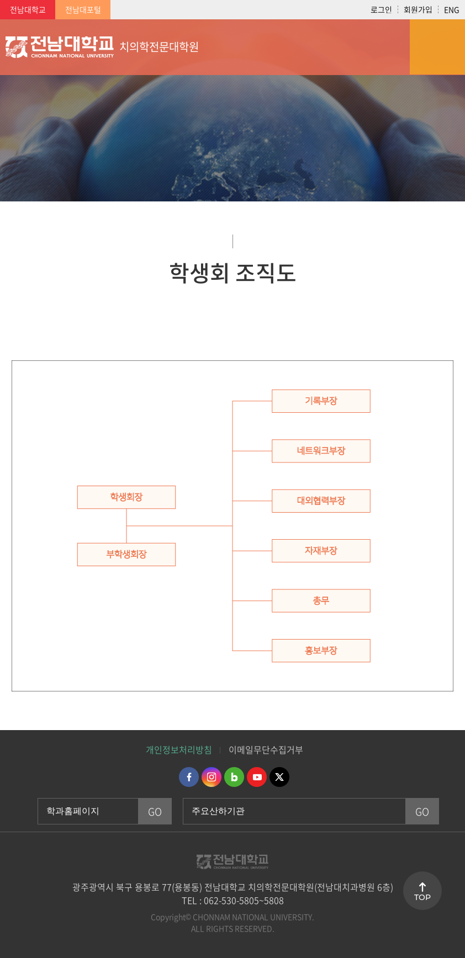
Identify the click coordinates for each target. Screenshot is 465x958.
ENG (451, 9)
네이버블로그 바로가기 (234, 777)
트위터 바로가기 (279, 777)
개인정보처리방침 (179, 749)
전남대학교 (28, 9)
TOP (422, 897)
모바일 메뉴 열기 (437, 46)
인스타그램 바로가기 (211, 777)
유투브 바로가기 (257, 777)
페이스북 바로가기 (189, 777)
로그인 (381, 9)
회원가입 (418, 9)
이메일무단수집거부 (266, 749)
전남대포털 (83, 9)
